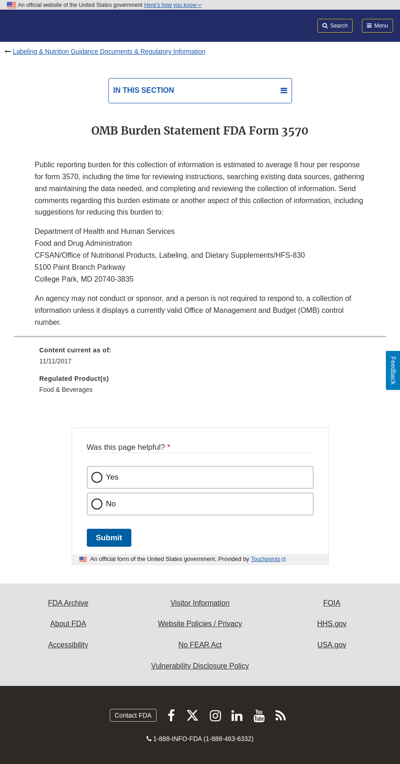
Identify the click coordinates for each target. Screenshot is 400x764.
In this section (143, 90)
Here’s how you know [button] (173, 5)
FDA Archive (68, 603)
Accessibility (68, 645)
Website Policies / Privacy (200, 624)
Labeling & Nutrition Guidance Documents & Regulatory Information (109, 51)
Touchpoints (265, 559)
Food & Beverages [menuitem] (66, 389)
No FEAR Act (199, 645)
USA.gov (331, 645)
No (111, 503)
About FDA (68, 624)
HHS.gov (331, 624)
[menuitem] (200, 359)
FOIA (331, 603)
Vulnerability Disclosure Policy (200, 666)
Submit (109, 537)
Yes (112, 477)
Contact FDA (133, 715)
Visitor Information (200, 603)
